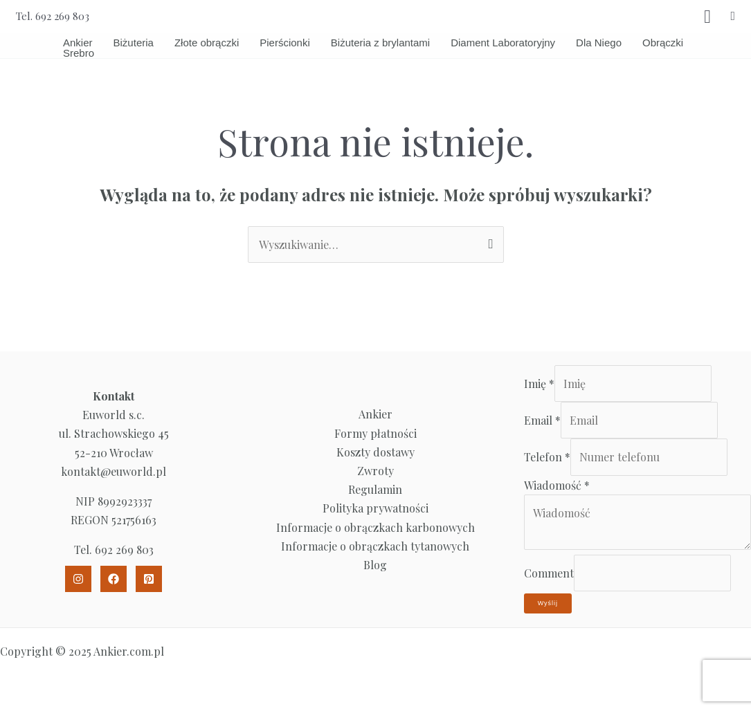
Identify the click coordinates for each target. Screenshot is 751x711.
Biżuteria (134, 42)
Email (542, 420)
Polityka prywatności (375, 508)
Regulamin (375, 489)
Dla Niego (599, 42)
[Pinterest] (149, 579)
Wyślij (548, 603)
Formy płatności (375, 433)
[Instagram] (78, 579)
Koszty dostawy (375, 452)
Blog (375, 564)
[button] (732, 16)
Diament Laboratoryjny (503, 42)
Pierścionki (285, 42)
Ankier (78, 42)
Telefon (547, 457)
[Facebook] (113, 579)
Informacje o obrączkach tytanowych (375, 546)
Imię (539, 383)
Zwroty (375, 470)
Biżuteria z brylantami (380, 42)
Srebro (78, 53)
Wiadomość (557, 485)
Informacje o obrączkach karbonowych (375, 527)
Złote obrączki (206, 42)
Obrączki (662, 42)
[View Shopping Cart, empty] (707, 16)
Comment (549, 573)
